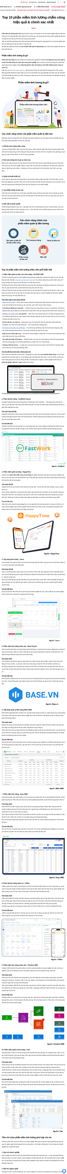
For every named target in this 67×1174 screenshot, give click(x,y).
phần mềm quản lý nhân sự (17, 70)
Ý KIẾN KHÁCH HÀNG (42, 6)
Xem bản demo (41, 2)
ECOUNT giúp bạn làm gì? (24, 6)
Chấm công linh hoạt (8, 302)
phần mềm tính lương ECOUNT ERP (25, 280)
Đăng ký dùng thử (51, 2)
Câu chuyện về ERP (59, 6)
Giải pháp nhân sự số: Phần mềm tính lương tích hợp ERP (33, 10)
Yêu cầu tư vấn (32, 2)
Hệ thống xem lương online (10, 314)
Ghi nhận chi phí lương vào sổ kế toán (13, 328)
